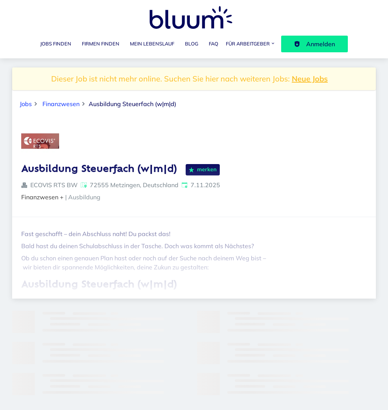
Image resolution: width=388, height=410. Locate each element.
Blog (191, 44)
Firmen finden (100, 44)
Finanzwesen (61, 104)
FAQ (213, 44)
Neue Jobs (310, 78)
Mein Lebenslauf (152, 44)
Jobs (26, 104)
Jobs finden (55, 44)
